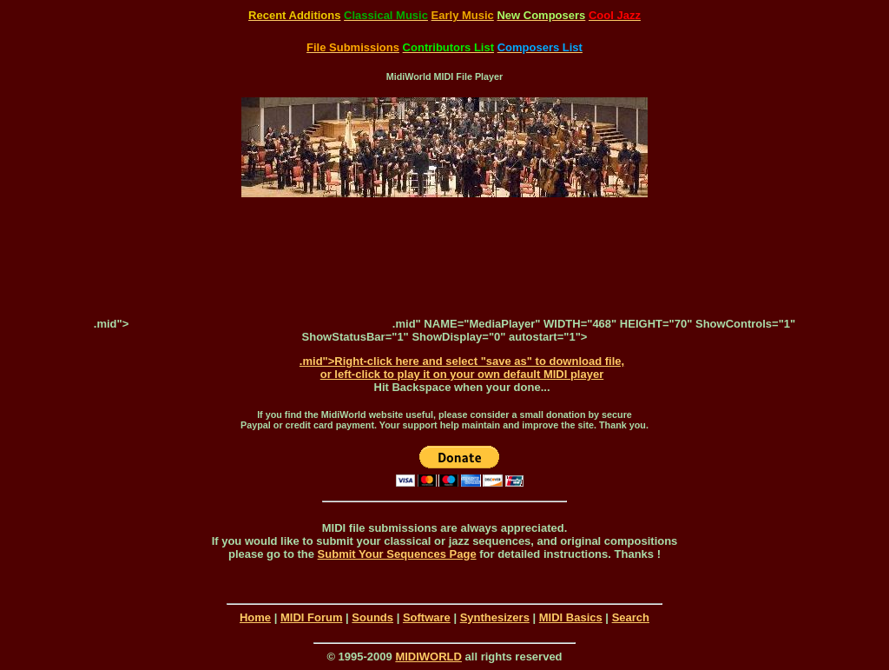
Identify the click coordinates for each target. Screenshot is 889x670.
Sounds (372, 617)
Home (255, 617)
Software (427, 617)
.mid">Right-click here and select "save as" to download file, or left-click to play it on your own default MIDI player (462, 368)
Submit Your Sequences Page (397, 554)
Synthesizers (495, 617)
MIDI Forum (311, 617)
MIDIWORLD (428, 656)
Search (630, 617)
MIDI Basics (571, 617)
